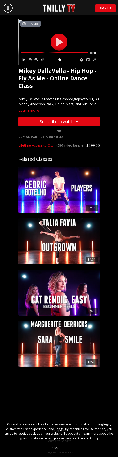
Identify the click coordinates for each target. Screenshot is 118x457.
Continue (59, 448)
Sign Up (105, 8)
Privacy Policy (88, 438)
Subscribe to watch (60, 121)
